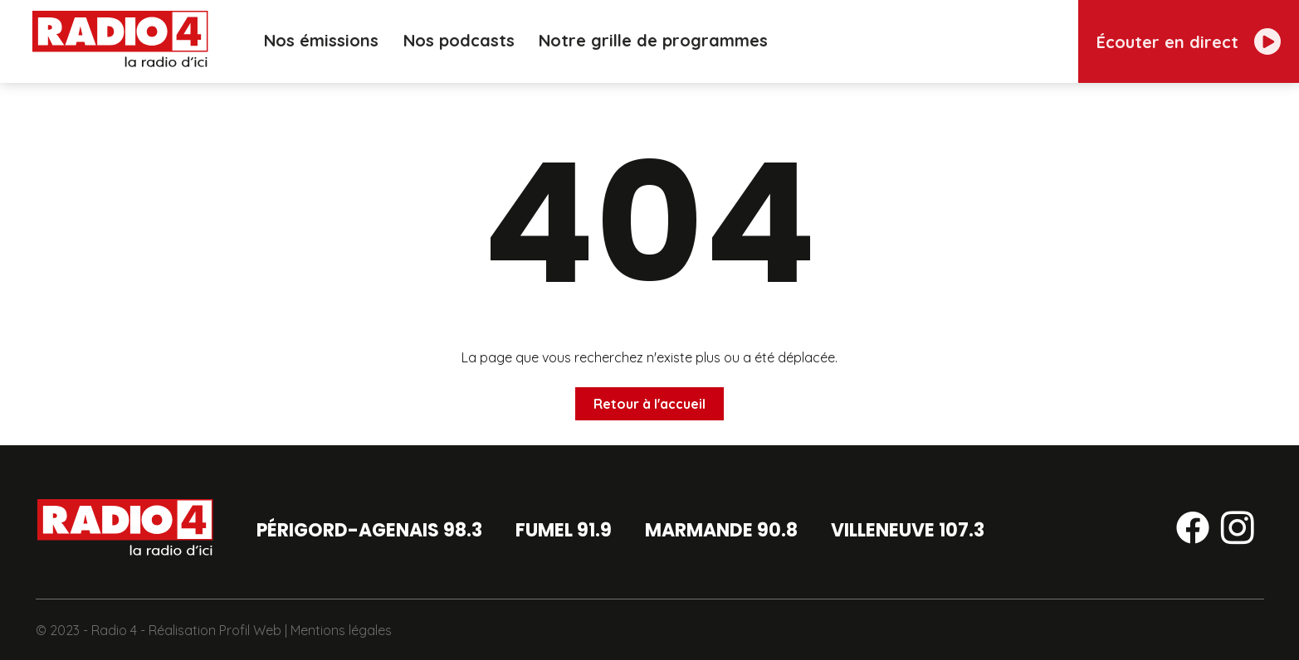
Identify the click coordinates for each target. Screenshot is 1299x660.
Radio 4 (114, 630)
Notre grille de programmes (650, 41)
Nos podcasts (454, 41)
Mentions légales (341, 630)
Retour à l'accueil (649, 404)
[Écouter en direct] (1188, 41)
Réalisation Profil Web (215, 630)
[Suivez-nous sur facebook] (1192, 531)
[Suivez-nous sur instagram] (1237, 531)
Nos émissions (316, 41)
